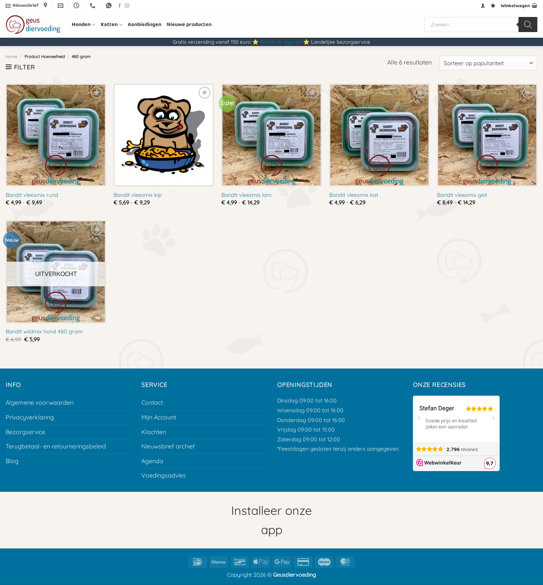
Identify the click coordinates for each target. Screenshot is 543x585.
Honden (83, 24)
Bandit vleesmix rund (32, 195)
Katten (112, 24)
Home (11, 56)
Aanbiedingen (144, 24)
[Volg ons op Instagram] (127, 6)
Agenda (152, 461)
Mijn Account (158, 417)
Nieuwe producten (189, 24)
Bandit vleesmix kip (138, 195)
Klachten (153, 432)
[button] (22, 5)
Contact (152, 402)
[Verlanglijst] (493, 5)
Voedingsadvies (163, 475)
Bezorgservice (25, 432)
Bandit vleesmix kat (353, 195)
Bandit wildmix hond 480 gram (44, 331)
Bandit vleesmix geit (462, 195)
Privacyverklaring (30, 417)
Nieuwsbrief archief (168, 446)
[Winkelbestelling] (488, 63)
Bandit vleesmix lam (246, 195)
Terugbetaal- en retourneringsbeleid (56, 446)
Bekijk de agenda (281, 41)
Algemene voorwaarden (40, 402)
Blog (12, 461)
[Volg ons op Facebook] (119, 6)
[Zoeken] (527, 24)
